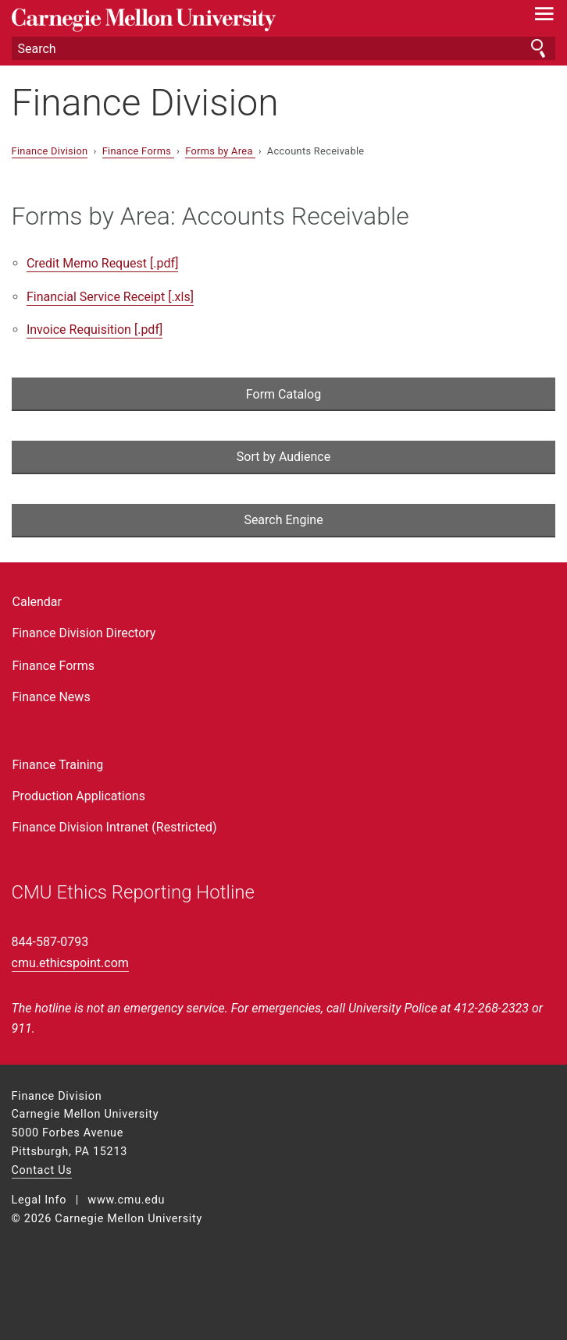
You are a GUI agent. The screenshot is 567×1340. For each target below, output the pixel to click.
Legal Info (39, 1200)
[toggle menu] (544, 17)
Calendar (37, 601)
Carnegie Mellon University (243, 20)
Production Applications (78, 796)
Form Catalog (283, 394)
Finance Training (58, 764)
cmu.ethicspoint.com (70, 962)
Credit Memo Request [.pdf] (102, 263)
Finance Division (145, 102)
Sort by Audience (283, 456)
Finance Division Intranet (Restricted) (114, 827)
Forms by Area (220, 151)
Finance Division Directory (84, 633)
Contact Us (42, 1170)
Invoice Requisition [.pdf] (94, 329)
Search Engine (283, 519)
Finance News (51, 696)
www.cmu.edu (126, 1200)
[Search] (284, 48)
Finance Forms (138, 151)
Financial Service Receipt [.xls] (110, 296)
